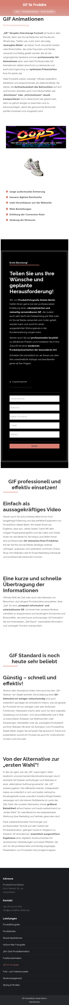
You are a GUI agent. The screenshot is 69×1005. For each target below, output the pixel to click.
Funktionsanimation (12, 958)
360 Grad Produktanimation (16, 951)
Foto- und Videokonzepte (15, 971)
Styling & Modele (11, 985)
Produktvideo (9, 931)
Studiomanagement (12, 978)
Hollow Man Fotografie (14, 945)
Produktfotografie (11, 924)
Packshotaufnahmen (12, 938)
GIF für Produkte (11, 965)
